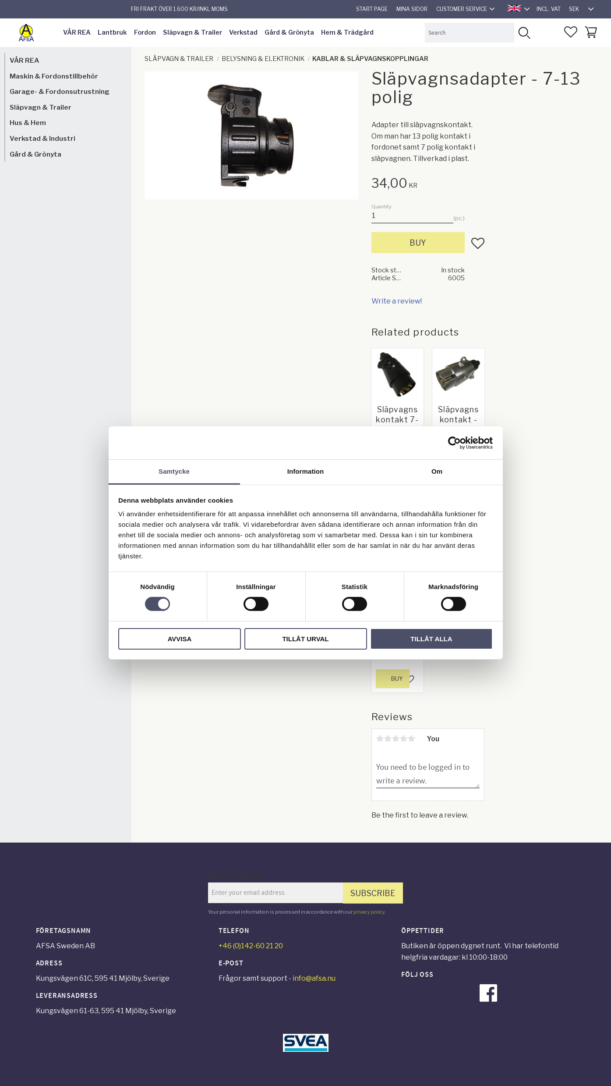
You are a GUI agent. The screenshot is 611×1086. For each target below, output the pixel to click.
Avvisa (180, 639)
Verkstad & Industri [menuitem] (42, 138)
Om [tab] (436, 471)
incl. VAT (549, 9)
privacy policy (369, 912)
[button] (570, 32)
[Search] (524, 33)
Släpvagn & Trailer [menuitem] (192, 32)
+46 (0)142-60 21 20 (251, 946)
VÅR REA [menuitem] (77, 32)
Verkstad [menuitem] (243, 32)
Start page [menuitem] (372, 9)
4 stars (404, 739)
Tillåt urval (305, 639)
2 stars (388, 739)
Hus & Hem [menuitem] (28, 122)
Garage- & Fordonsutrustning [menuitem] (59, 91)
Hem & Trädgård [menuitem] (347, 32)
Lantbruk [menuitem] (112, 32)
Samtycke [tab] (174, 471)
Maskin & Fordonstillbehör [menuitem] (54, 76)
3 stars (396, 739)
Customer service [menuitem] (461, 9)
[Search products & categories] (469, 33)
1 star (380, 739)
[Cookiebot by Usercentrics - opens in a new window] (454, 442)
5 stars (412, 739)
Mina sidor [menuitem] (411, 9)
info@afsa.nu (314, 978)
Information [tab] (305, 471)
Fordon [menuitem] (145, 32)
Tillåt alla (431, 639)
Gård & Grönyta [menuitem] (289, 32)
